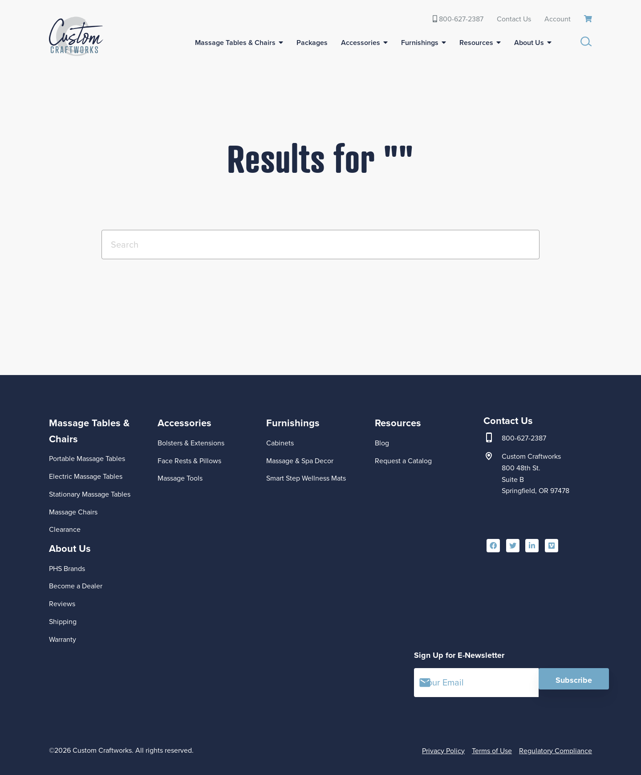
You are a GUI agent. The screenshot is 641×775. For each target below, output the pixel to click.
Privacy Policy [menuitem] (443, 751)
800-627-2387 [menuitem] (458, 19)
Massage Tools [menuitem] (180, 478)
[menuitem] (588, 19)
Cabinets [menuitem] (280, 443)
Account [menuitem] (557, 19)
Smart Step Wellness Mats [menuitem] (306, 478)
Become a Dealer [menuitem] (75, 586)
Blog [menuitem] (382, 443)
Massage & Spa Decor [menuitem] (299, 461)
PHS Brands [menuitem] (67, 568)
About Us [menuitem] (529, 42)
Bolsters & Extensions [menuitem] (191, 443)
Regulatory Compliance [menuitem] (555, 751)
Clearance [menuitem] (65, 529)
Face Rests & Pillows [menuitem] (189, 461)
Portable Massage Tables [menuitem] (87, 458)
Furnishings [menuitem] (419, 42)
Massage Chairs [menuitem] (73, 512)
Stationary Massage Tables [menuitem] (89, 494)
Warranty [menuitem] (62, 639)
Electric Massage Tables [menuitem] (85, 476)
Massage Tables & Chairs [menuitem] (235, 42)
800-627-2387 (524, 438)
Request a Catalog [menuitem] (403, 461)
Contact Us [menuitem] (514, 19)
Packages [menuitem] (312, 42)
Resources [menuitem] (476, 42)
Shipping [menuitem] (63, 621)
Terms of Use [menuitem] (492, 751)
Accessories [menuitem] (360, 42)
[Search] (320, 244)
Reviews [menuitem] (62, 604)
